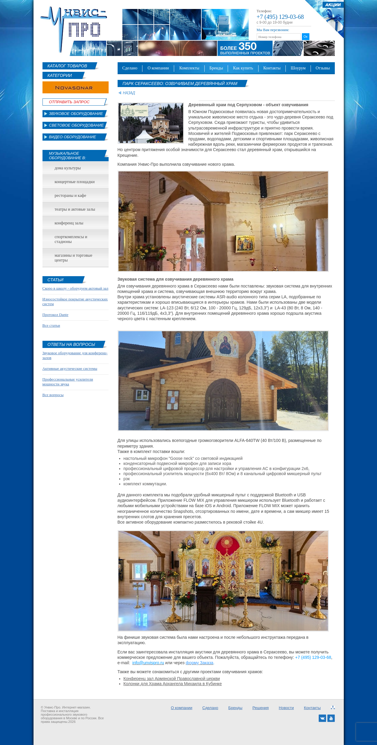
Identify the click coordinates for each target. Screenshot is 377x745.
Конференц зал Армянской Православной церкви (172, 678)
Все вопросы (53, 395)
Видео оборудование (72, 137)
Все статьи (51, 325)
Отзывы (323, 68)
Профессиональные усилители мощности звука (67, 381)
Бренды (216, 68)
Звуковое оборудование (76, 113)
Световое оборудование (76, 125)
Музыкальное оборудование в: (67, 155)
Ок (305, 36)
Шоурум (298, 68)
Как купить (243, 68)
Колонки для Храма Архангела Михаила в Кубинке (173, 683)
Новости (286, 708)
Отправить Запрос (69, 102)
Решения (261, 708)
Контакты (272, 68)
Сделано (129, 68)
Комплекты (189, 68)
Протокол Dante (55, 314)
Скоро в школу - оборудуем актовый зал (75, 288)
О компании (158, 68)
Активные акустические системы (69, 368)
